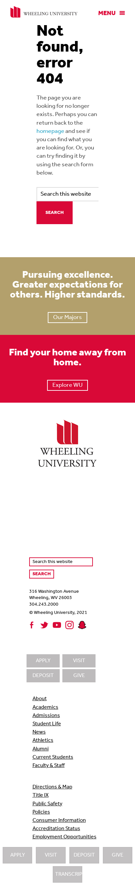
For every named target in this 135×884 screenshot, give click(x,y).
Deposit (84, 855)
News (39, 732)
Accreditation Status (56, 828)
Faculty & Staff (49, 765)
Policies (41, 812)
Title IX (41, 795)
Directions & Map (52, 787)
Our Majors (67, 317)
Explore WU (67, 385)
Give (117, 855)
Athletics (43, 740)
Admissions (46, 715)
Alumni (41, 749)
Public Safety (47, 804)
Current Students (53, 757)
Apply (17, 855)
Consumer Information (59, 820)
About (40, 699)
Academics (45, 707)
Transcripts (69, 874)
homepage (50, 131)
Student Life (47, 724)
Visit (51, 855)
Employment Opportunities (65, 837)
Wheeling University (44, 12)
